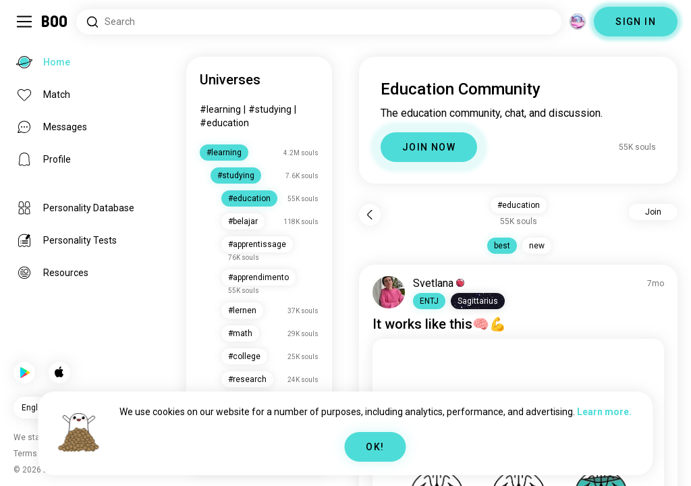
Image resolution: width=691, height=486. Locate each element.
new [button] (537, 245)
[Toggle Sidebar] (24, 21)
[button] (429, 301)
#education (224, 122)
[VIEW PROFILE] (388, 292)
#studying (270, 109)
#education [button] (518, 205)
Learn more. (604, 411)
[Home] (55, 21)
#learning (220, 109)
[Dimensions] (578, 22)
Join (653, 212)
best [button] (502, 245)
